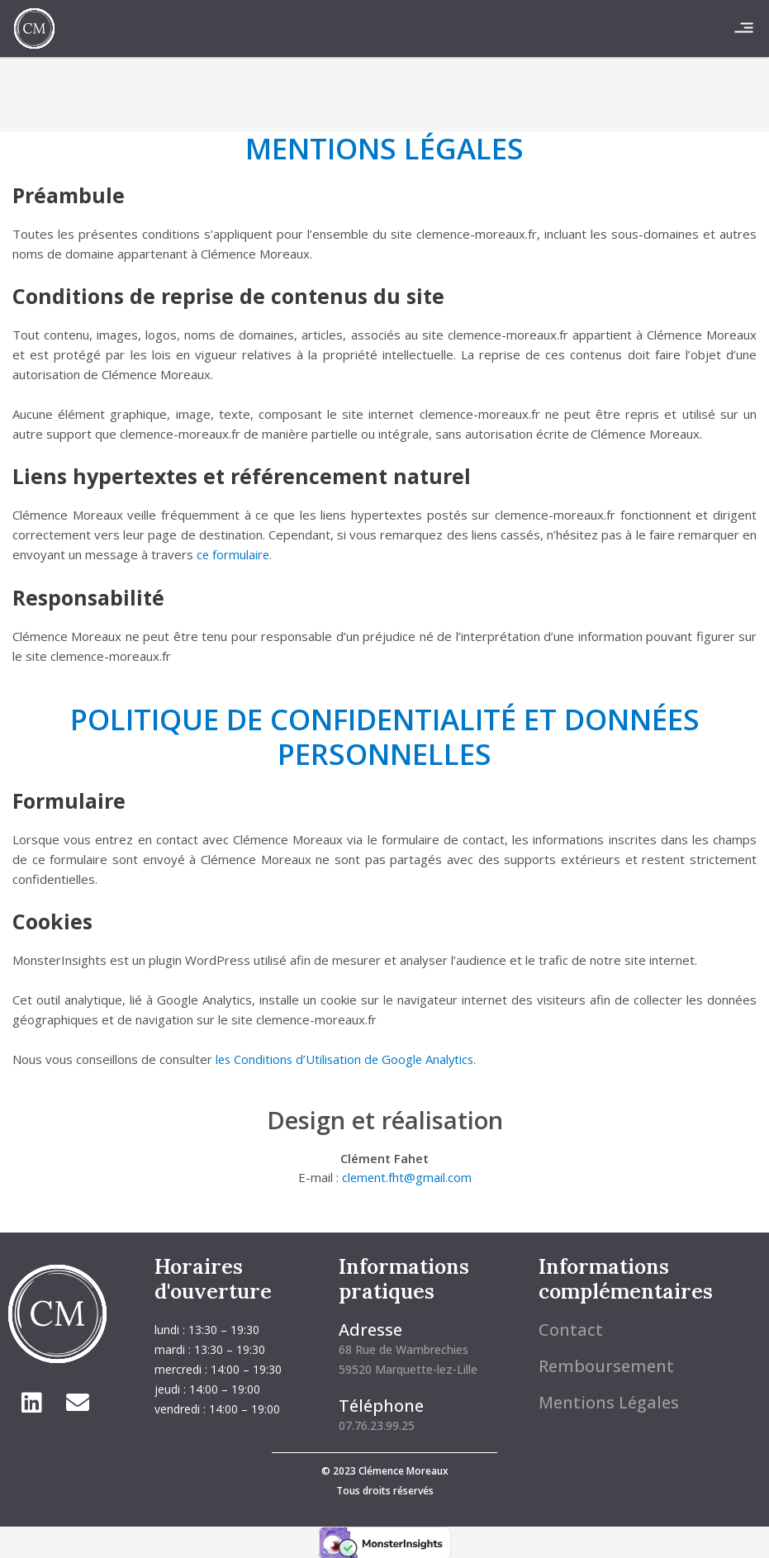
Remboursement (606, 1364)
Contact (571, 1328)
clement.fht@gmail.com (406, 1177)
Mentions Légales (609, 1400)
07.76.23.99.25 (377, 1424)
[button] (744, 28)
